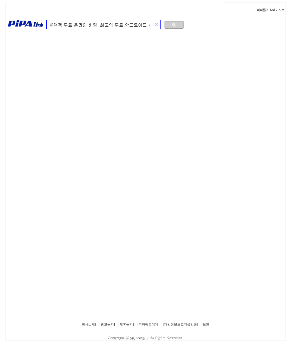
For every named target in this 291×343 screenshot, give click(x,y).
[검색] (99, 25)
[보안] (206, 324)
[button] (156, 25)
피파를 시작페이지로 (270, 10)
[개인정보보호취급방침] (180, 324)
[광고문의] (107, 324)
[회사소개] (88, 324)
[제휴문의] (126, 324)
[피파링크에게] (148, 324)
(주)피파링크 (139, 338)
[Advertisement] (258, 64)
